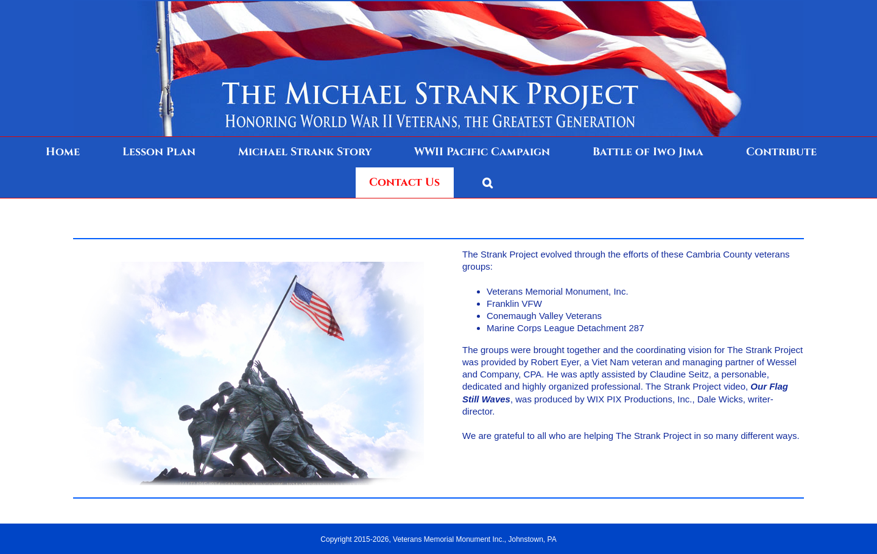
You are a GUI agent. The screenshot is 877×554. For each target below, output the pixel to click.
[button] (488, 182)
